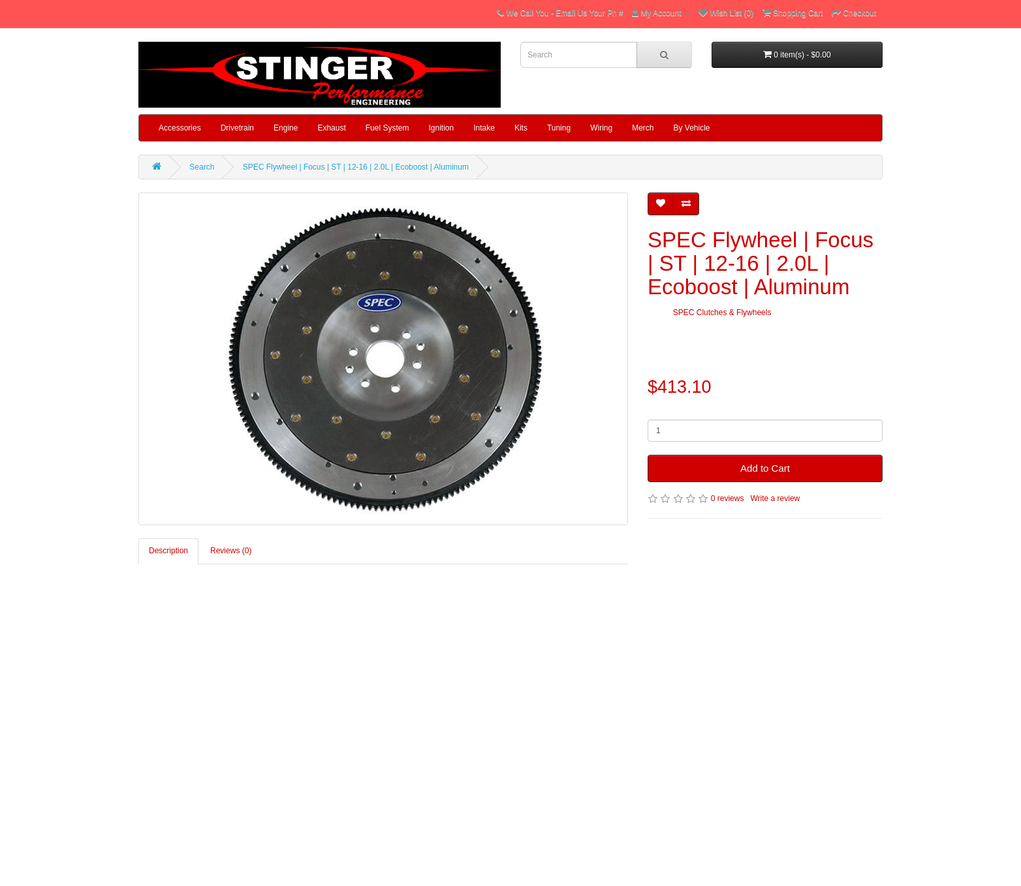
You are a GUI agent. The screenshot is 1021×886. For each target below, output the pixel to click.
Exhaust (331, 127)
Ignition (441, 127)
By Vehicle (692, 127)
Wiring (601, 127)
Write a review (775, 498)
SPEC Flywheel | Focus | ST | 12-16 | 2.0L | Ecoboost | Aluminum (356, 167)
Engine (286, 127)
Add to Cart (765, 468)
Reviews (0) (230, 550)
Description (168, 550)
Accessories (180, 127)
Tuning (559, 127)
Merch (642, 127)
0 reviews (727, 498)
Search (201, 167)
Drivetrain (237, 127)
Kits (520, 127)
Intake (484, 127)
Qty (654, 409)
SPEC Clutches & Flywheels (722, 312)
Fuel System (387, 127)
